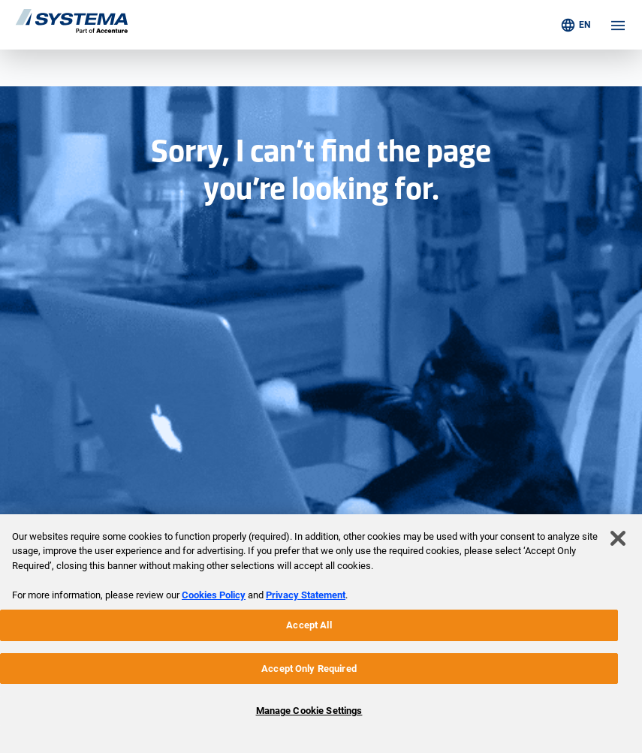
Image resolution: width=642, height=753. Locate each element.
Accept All (308, 625)
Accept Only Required (309, 668)
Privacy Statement (305, 595)
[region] (321, 633)
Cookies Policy (214, 595)
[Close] (617, 538)
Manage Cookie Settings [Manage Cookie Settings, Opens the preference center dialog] (309, 710)
